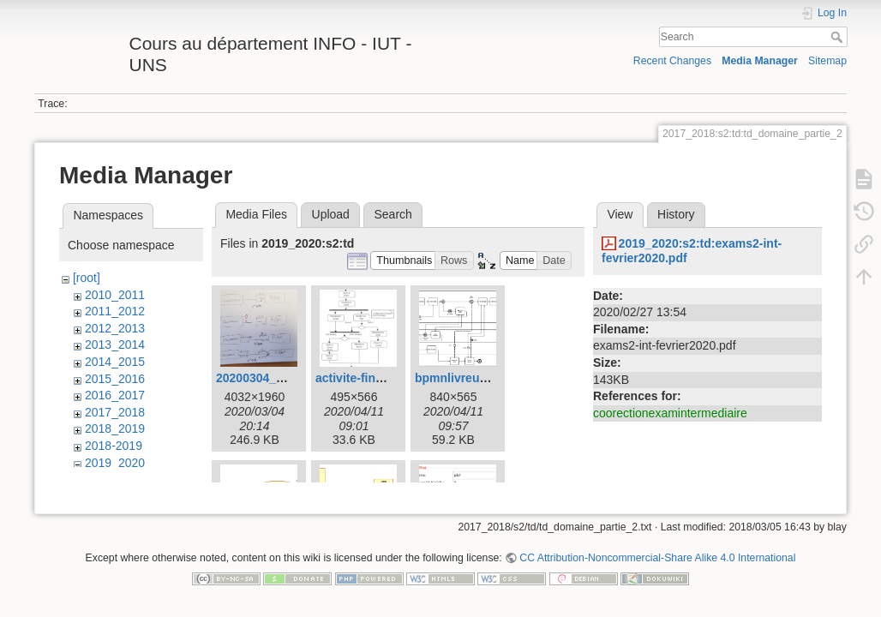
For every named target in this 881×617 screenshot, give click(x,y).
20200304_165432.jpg (277, 378)
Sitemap (827, 61)
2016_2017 (115, 395)
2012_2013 (115, 328)
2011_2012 (115, 311)
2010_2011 (115, 295)
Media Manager (760, 61)
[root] (86, 278)
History (676, 214)
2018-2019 (113, 445)
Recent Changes (672, 61)
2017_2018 (115, 412)
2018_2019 (115, 428)
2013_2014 (115, 344)
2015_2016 (115, 379)
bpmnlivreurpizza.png (477, 378)
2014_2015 (115, 361)
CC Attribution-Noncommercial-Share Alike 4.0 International (657, 560)
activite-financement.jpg (383, 378)
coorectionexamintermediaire (670, 413)
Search (838, 37)
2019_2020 (115, 463)
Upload (331, 214)
